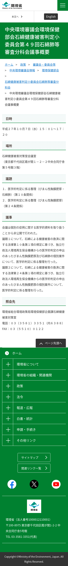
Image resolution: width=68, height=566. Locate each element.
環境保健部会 (50, 70)
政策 (23, 64)
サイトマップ (29, 457)
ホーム (9, 64)
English (51, 16)
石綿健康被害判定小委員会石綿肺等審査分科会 (32, 84)
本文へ (15, 16)
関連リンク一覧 (31, 468)
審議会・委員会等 (44, 64)
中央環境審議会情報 (22, 70)
